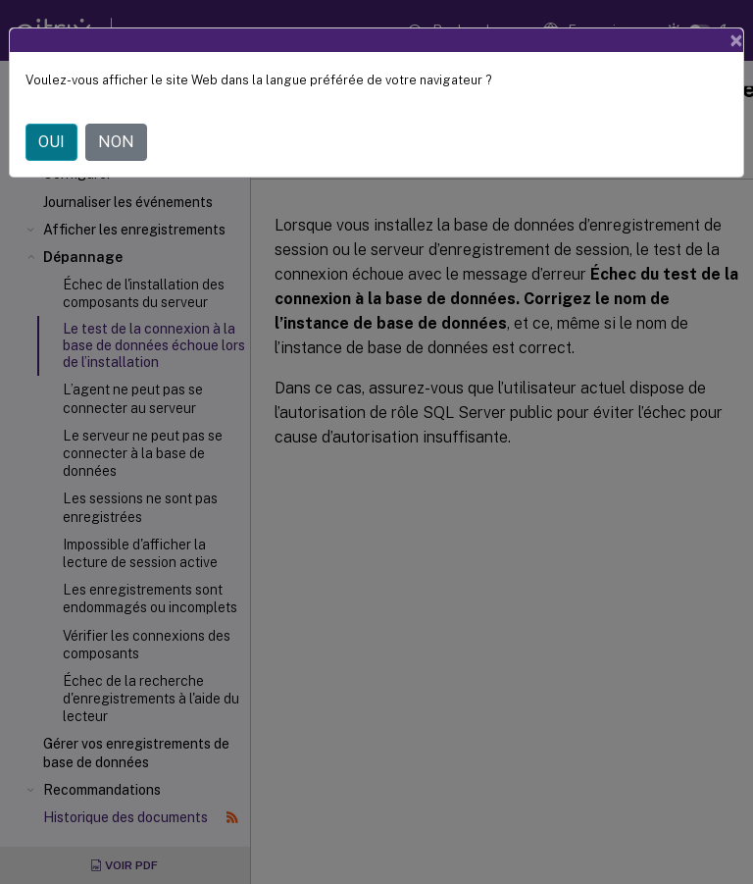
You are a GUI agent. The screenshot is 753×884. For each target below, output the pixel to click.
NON (116, 141)
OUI (51, 141)
